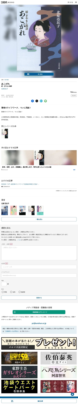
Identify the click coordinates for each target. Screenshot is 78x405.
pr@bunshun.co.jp (39, 323)
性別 (2, 289)
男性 (5, 292)
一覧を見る (39, 219)
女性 (14, 292)
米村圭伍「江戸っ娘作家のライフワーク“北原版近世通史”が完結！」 (20, 184)
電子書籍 (7, 79)
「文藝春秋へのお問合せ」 (12, 331)
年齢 (2, 280)
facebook (32, 101)
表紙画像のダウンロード (40, 312)
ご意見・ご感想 (5, 244)
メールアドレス (5, 272)
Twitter (36, 101)
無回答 (23, 292)
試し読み (40, 74)
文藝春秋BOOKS (7, 2)
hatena (41, 101)
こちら (19, 240)
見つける (70, 2)
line (45, 101)
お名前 (3, 263)
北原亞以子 (4, 89)
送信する (39, 297)
